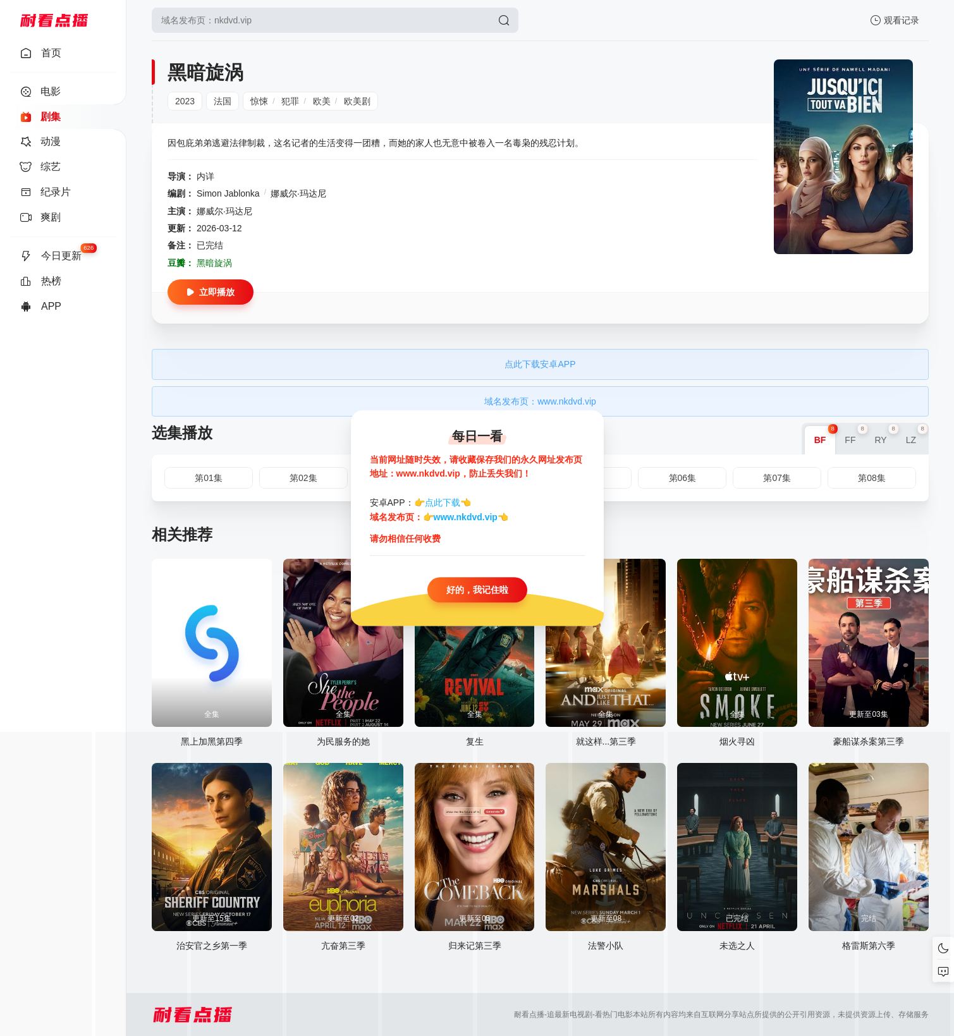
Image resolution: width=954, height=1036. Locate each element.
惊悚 (259, 101)
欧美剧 (357, 101)
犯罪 (290, 101)
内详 (205, 176)
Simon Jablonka (228, 193)
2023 (185, 101)
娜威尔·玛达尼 (298, 193)
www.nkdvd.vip (466, 517)
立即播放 (211, 292)
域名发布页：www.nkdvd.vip (540, 401)
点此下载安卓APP (540, 364)
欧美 (322, 101)
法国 (222, 101)
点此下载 (442, 503)
